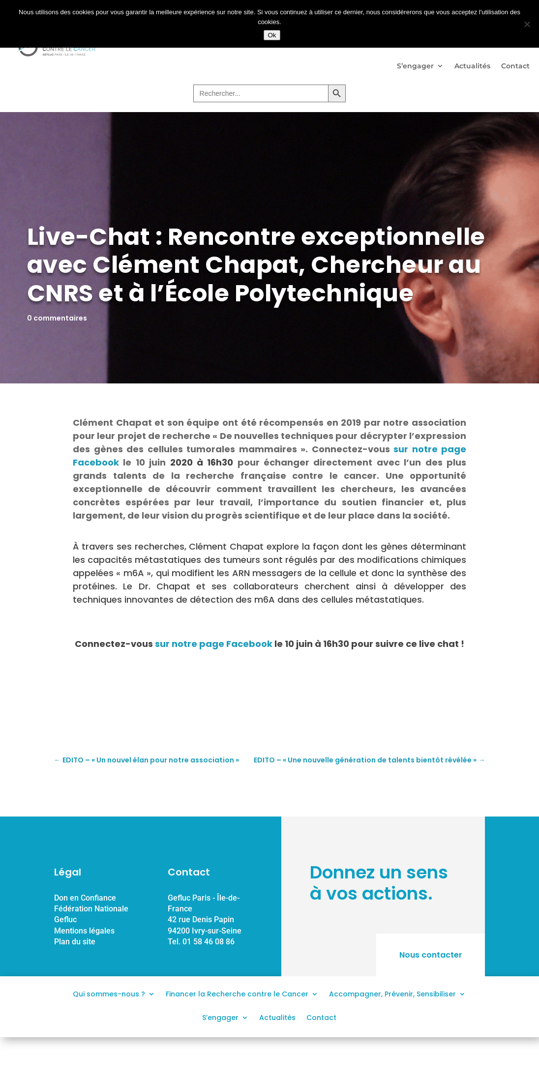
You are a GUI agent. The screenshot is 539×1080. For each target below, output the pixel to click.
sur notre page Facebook (213, 644)
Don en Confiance (85, 898)
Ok (272, 35)
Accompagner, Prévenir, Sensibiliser (392, 993)
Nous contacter (430, 955)
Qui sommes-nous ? (109, 993)
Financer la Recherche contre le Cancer (237, 993)
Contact (515, 65)
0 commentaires (57, 318)
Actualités (472, 65)
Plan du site (74, 941)
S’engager (415, 65)
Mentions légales (84, 930)
